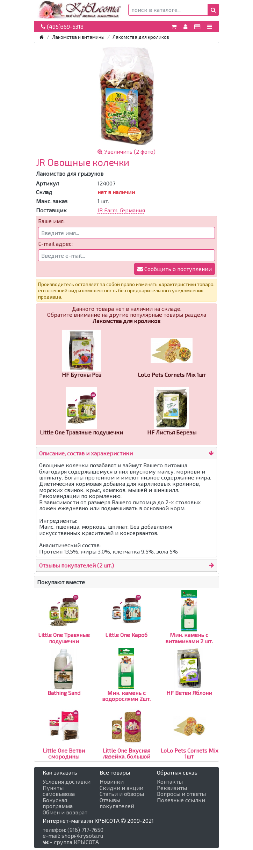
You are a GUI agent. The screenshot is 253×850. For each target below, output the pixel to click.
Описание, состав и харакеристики (86, 453)
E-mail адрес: (55, 244)
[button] (213, 10)
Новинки (112, 781)
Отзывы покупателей (117, 803)
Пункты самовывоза (59, 791)
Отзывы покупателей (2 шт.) (76, 565)
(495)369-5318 (62, 26)
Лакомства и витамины (78, 37)
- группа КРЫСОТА (71, 842)
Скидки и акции (121, 788)
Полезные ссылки (181, 800)
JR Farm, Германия (121, 210)
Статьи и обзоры (122, 794)
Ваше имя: (51, 221)
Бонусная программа (58, 803)
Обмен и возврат (65, 812)
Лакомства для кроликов (141, 37)
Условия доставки (67, 781)
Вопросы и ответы (181, 794)
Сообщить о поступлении (174, 268)
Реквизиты (172, 788)
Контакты (170, 781)
